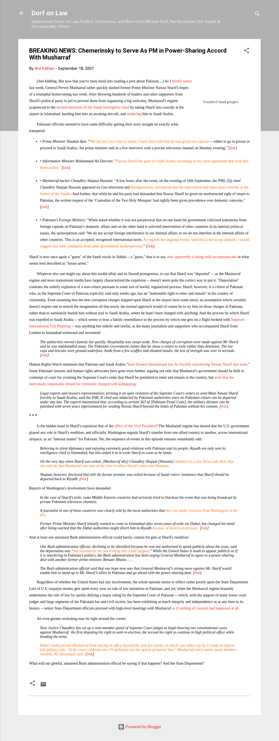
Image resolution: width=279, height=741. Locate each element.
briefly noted (182, 81)
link (233, 148)
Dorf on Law (49, 13)
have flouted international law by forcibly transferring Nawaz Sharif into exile (187, 364)
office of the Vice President (135, 426)
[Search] (257, 15)
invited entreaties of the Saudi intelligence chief (92, 107)
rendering (134, 114)
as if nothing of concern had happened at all (205, 608)
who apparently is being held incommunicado (201, 257)
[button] (246, 51)
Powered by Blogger (139, 726)
